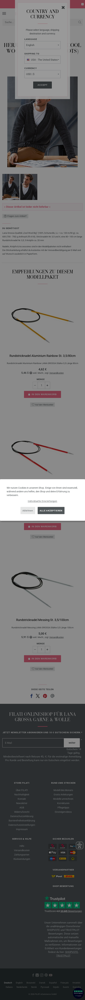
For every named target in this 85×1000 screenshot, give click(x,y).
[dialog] (42, 500)
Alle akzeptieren (51, 510)
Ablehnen (27, 510)
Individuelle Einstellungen (42, 501)
